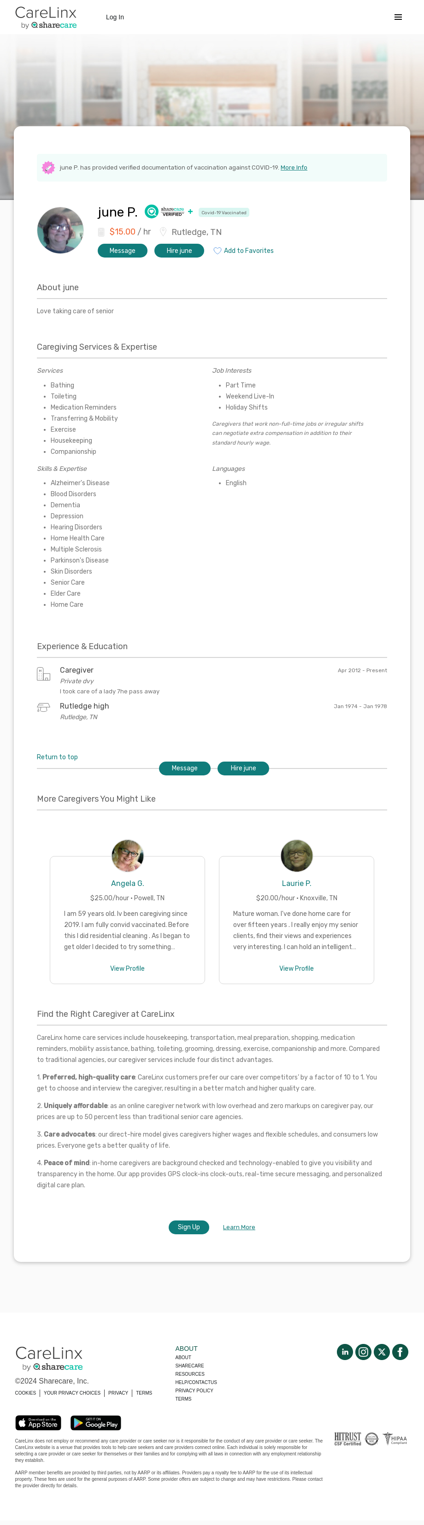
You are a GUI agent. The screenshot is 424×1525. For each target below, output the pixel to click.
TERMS (144, 1393)
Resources (190, 1374)
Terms (184, 1399)
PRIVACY (118, 1393)
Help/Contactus (196, 1382)
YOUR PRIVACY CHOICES (72, 1393)
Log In (115, 17)
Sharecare (190, 1365)
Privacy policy (194, 1390)
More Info (294, 167)
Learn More (239, 1227)
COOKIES (25, 1393)
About (183, 1357)
